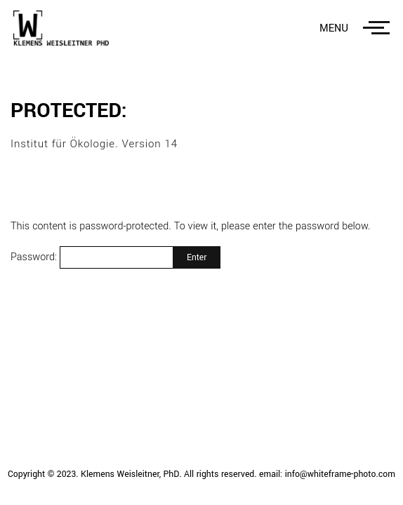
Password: (92, 257)
